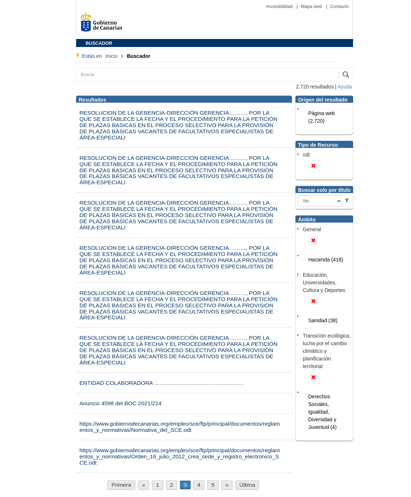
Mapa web (312, 6)
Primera (121, 485)
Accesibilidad (280, 6)
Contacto (339, 6)
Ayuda (345, 87)
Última (247, 485)
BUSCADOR (99, 43)
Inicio (112, 56)
